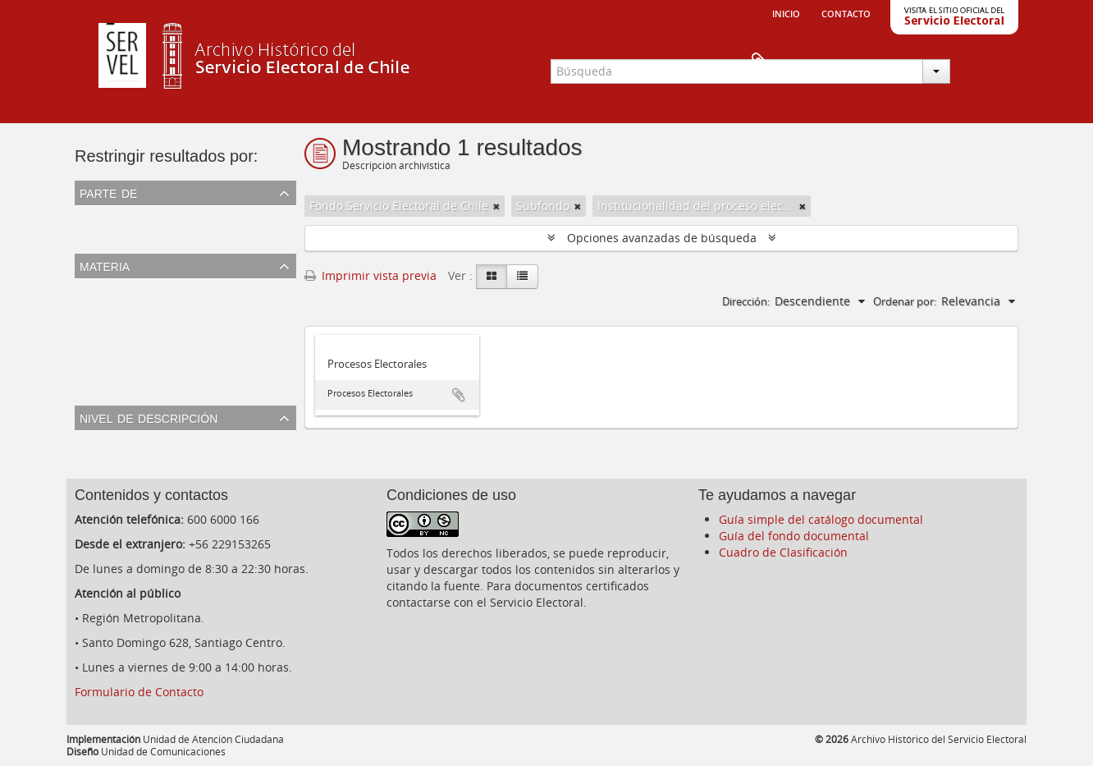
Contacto (846, 12)
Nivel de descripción (148, 417)
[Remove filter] (496, 206)
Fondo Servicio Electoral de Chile (167, 235)
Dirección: (746, 301)
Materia (105, 265)
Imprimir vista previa (370, 275)
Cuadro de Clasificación (783, 552)
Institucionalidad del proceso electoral (183, 347)
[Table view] (522, 276)
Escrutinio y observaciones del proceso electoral (210, 367)
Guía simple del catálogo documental (821, 519)
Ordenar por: (904, 301)
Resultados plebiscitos (139, 387)
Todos (94, 215)
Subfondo (104, 460)
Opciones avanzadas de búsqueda (662, 237)
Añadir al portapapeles (458, 395)
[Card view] (491, 276)
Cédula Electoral (122, 328)
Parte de (108, 192)
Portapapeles (991, 62)
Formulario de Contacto (139, 691)
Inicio (786, 12)
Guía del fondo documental (794, 536)
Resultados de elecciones (147, 308)
